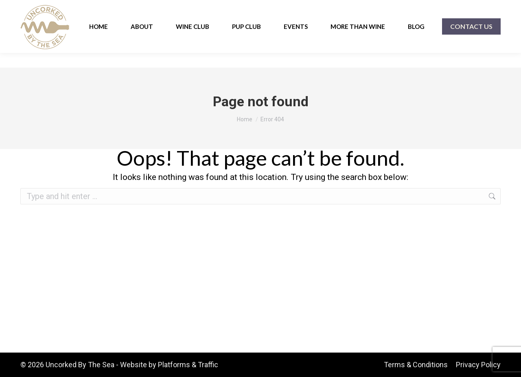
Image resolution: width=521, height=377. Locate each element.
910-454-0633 (43, 7)
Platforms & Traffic (188, 364)
